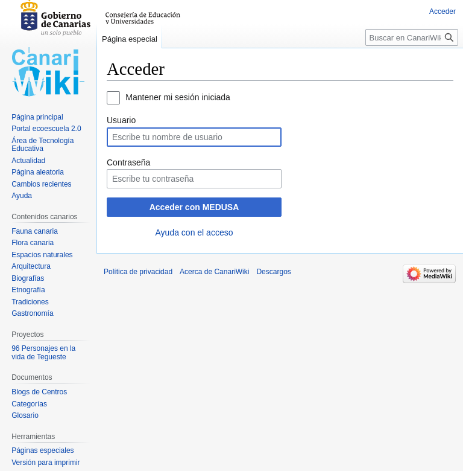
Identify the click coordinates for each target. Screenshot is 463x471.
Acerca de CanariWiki (214, 272)
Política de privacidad (138, 272)
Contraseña (128, 162)
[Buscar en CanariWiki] (411, 37)
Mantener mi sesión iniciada (177, 97)
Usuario (121, 120)
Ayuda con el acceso (194, 232)
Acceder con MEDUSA (194, 207)
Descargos (273, 272)
